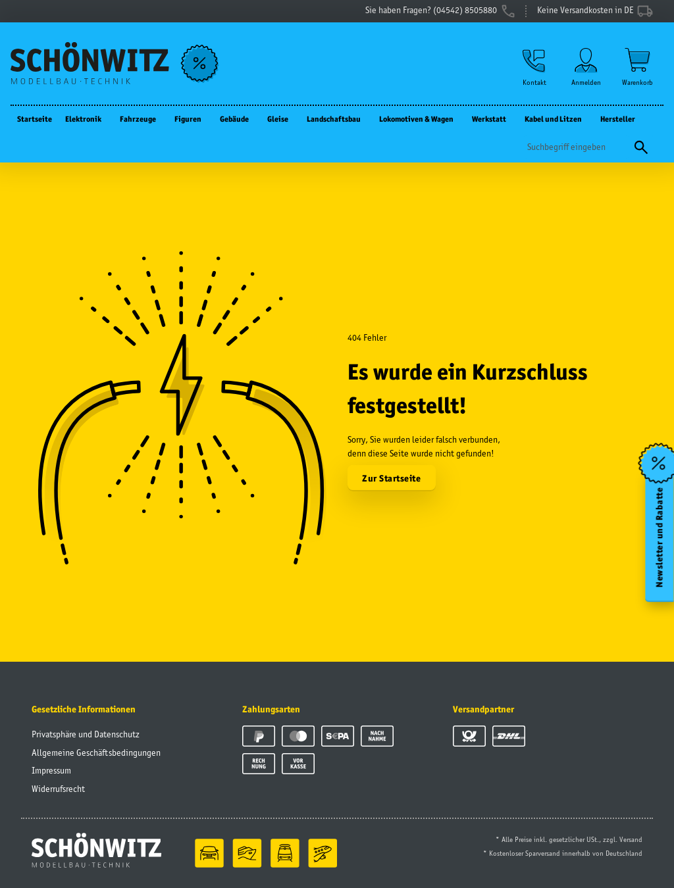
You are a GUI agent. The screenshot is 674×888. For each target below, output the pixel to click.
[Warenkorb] (637, 67)
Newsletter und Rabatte (660, 537)
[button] (534, 67)
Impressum (51, 770)
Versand (630, 839)
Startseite (34, 119)
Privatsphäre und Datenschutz (86, 734)
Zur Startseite (391, 478)
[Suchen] (576, 147)
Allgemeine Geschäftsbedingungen (96, 752)
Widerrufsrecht (58, 789)
